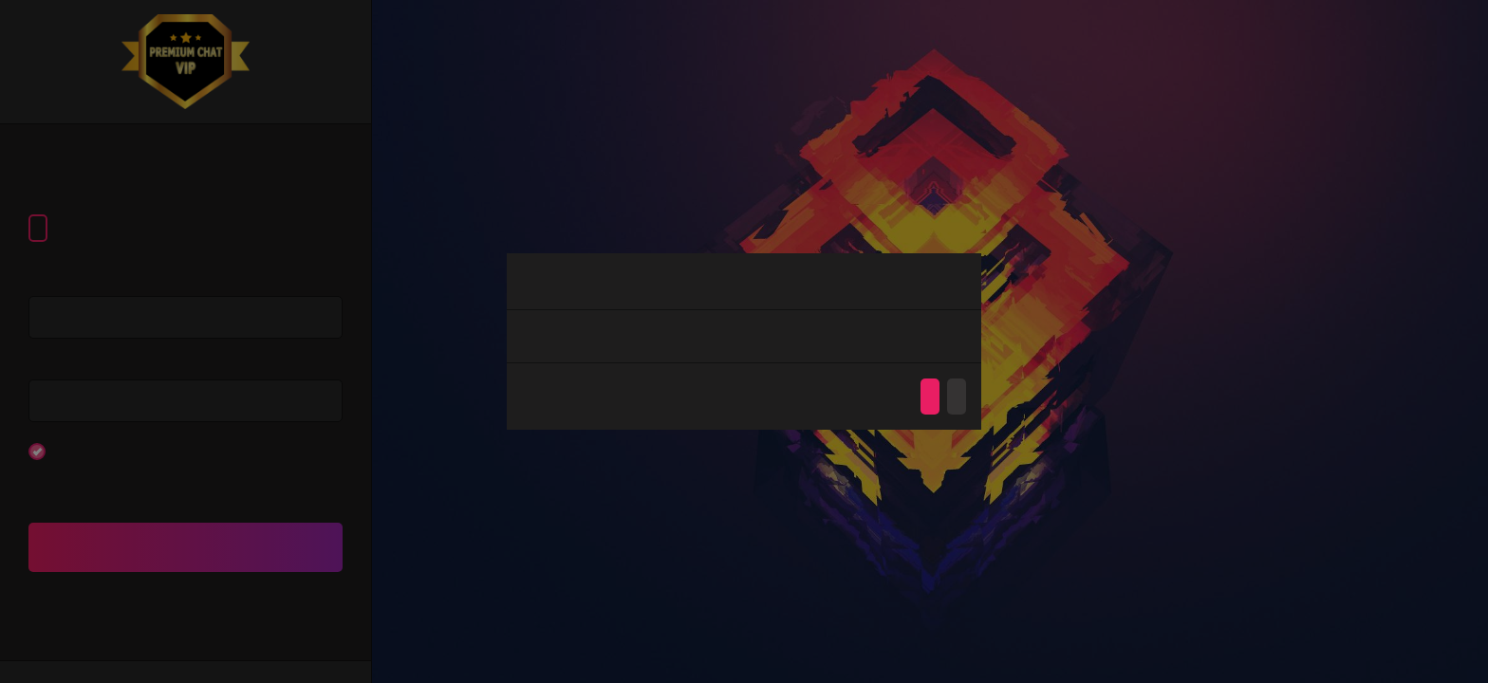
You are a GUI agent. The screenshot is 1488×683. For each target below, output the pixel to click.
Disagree (956, 396)
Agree (930, 396)
